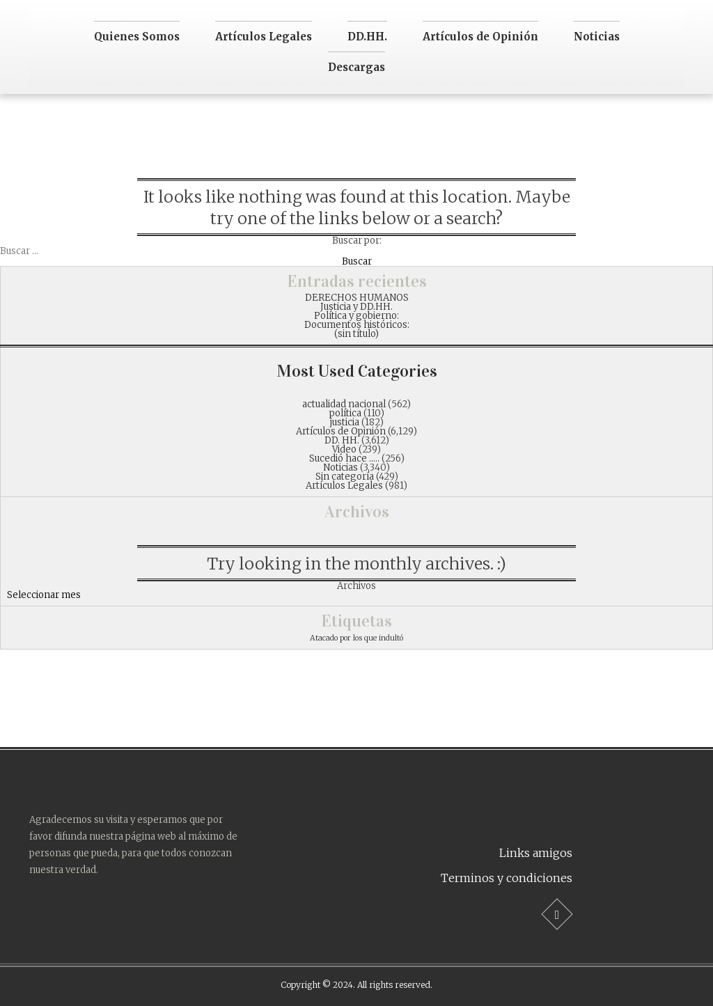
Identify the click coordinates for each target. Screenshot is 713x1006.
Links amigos (535, 853)
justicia (344, 422)
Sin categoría (344, 476)
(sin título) (356, 334)
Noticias (597, 36)
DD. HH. (341, 440)
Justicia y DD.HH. (356, 307)
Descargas (356, 67)
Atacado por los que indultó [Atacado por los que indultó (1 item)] (356, 638)
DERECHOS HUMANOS (357, 298)
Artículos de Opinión (480, 36)
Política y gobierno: (356, 316)
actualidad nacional (344, 404)
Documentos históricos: (356, 325)
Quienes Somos (137, 36)
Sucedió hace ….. (344, 458)
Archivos (356, 585)
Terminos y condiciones (506, 878)
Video (344, 449)
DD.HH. (367, 36)
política (345, 413)
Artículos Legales (263, 36)
